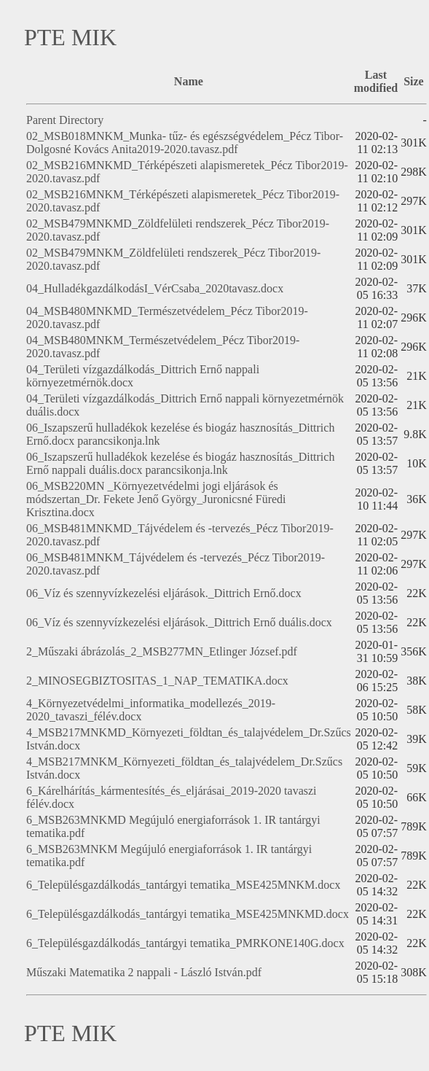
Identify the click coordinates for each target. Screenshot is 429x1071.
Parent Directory (64, 120)
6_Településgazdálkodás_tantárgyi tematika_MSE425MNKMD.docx (187, 914)
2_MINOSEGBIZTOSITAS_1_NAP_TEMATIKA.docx (157, 680)
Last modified (376, 81)
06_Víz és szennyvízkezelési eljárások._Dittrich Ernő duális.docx (179, 622)
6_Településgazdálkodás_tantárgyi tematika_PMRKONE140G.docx (185, 943)
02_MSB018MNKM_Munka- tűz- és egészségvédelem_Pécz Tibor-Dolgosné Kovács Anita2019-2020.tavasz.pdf (184, 142)
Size (414, 81)
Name (188, 81)
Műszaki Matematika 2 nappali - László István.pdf (143, 972)
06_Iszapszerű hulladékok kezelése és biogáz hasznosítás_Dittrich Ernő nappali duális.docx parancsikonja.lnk (180, 463)
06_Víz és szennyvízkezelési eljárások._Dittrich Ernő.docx (164, 593)
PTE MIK (70, 37)
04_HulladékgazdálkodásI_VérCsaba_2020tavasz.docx (154, 288)
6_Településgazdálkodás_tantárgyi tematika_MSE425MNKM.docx (183, 885)
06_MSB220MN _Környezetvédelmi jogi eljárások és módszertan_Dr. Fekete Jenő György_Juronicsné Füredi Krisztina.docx (156, 499)
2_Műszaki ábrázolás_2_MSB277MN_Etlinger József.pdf (161, 651)
